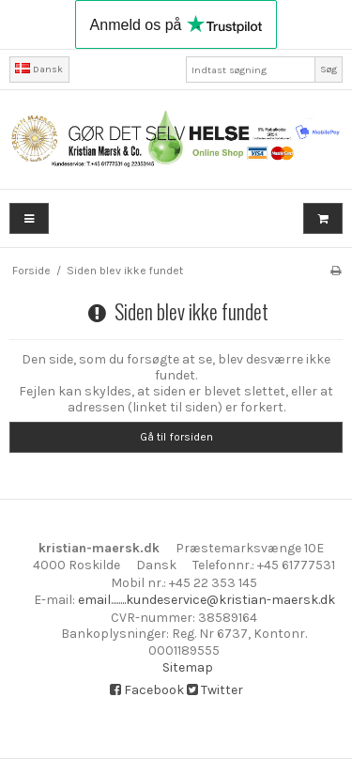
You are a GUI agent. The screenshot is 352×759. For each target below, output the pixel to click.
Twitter (215, 690)
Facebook (147, 690)
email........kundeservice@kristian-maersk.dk (206, 600)
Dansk (39, 69)
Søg (328, 69)
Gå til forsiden (176, 436)
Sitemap (187, 667)
